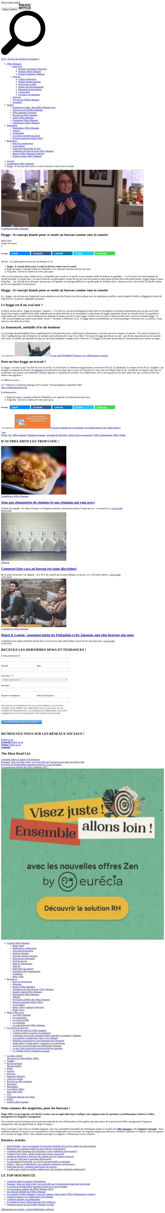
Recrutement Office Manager (26, 994)
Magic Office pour (15, 1012)
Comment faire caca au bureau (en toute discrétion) (38, 568)
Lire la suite (117, 508)
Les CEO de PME (21, 1020)
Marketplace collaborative (24, 948)
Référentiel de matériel (23, 969)
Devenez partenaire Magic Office (28, 1002)
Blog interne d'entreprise (24, 958)
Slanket (145, 296)
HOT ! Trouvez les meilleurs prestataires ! (20, 59)
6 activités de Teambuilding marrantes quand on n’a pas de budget (31, 764)
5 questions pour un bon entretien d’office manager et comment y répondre (47, 1035)
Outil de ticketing (21, 953)
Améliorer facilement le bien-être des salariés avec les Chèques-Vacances (40, 1156)
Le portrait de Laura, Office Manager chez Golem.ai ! (31, 1202)
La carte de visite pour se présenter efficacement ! (29, 1159)
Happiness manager (36, 435)
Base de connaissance (22, 963)
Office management (103, 435)
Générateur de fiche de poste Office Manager (33, 989)
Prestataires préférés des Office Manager (31, 999)
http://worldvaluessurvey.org (14, 387)
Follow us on (7, 740)
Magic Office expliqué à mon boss (28, 1007)
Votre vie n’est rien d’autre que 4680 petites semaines (37, 1046)
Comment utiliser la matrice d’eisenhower (32, 1033)
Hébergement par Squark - (13, 1209)
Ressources (12, 979)
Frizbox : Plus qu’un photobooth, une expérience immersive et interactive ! (41, 1164)
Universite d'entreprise (23, 951)
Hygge (4, 435)
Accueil (10, 161)
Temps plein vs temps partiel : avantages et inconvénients (39, 1043)
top (9, 435)
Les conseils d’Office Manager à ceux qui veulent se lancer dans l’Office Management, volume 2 (51, 1194)
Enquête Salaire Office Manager (27, 992)
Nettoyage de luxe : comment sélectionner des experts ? (32, 1167)
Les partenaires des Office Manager (29, 1025)
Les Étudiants (19, 1023)
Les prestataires (20, 1017)
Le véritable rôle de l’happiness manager (31, 1051)
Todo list (17, 966)
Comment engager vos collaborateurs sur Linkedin (30, 1197)
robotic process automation (80, 435)
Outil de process (20, 961)
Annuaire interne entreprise (25, 956)
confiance (38, 370)
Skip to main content (10, 2)
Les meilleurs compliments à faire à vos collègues (35, 1038)
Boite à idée (18, 976)
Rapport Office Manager (24, 987)
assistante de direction (57, 435)
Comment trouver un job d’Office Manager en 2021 (30, 1204)
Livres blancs (19, 1005)
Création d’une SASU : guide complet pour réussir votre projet (35, 1154)
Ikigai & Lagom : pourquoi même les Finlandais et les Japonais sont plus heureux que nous (67, 635)
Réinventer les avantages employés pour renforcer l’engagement (36, 1149)
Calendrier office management (26, 971)
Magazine (17, 984)
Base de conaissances (22, 981)
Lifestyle (5, 562)
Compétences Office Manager (20, 163)
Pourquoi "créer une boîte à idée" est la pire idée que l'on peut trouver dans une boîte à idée (42, 762)
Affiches (16, 997)
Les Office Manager (22, 1015)
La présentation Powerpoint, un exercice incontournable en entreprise (38, 1161)
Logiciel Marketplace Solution (40, 1209)
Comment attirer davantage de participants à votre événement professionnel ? (42, 1151)
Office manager (19, 435)
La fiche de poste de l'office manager (29, 1030)
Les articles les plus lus (17, 1028)
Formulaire (18, 974)
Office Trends (119, 435)
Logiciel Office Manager (18, 943)
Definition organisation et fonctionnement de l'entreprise (38, 1040)
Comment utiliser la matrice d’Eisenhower (20, 759)
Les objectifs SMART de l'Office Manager (26, 1191)
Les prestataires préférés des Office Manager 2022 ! (24, 767)
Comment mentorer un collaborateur (23, 1199)
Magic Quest (18, 946)
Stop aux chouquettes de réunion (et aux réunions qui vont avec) (48, 502)
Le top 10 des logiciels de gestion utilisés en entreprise (37, 1048)
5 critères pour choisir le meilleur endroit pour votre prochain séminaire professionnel (46, 1169)
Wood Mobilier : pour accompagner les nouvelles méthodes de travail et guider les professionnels (51, 1146)
